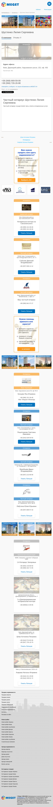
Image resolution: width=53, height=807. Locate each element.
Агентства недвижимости (8, 709)
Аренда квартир (6, 749)
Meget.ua (34, 86)
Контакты (4, 712)
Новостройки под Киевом (8, 727)
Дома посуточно (6, 756)
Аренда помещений (7, 761)
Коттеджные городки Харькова (10, 783)
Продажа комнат (6, 697)
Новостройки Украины (7, 722)
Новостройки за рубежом (8, 739)
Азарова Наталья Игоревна (25, 142)
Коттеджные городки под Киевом (10, 776)
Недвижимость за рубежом (9, 707)
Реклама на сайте (6, 714)
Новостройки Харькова (8, 734)
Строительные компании (8, 741)
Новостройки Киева (7, 724)
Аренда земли (5, 759)
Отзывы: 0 (17, 38)
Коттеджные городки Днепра (9, 779)
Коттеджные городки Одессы (9, 781)
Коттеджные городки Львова (9, 786)
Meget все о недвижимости (9, 798)
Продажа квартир (6, 694)
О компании (6, 38)
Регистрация (47, 9)
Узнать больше (26, 233)
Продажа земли (6, 702)
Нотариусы (15, 12)
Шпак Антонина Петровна (27, 137)
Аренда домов (5, 754)
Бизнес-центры (6, 764)
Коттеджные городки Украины (9, 771)
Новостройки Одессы (7, 732)
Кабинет (38, 9)
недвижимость (14, 89)
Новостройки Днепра (7, 729)
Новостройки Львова (7, 736)
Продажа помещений (7, 704)
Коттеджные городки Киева (9, 774)
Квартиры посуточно (7, 751)
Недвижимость (5, 12)
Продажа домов (6, 699)
